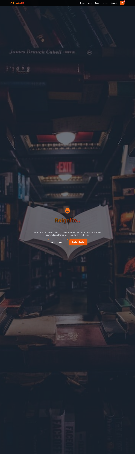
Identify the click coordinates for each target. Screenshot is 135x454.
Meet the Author (58, 242)
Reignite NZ (18, 3)
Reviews (105, 3)
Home (82, 3)
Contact (114, 3)
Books (97, 3)
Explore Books (78, 242)
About (90, 3)
